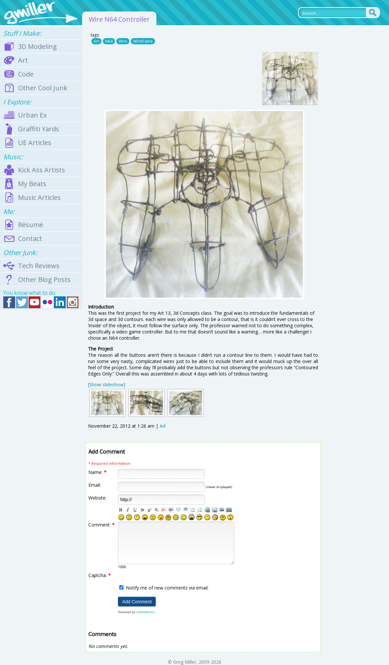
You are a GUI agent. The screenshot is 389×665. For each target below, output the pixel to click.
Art (96, 41)
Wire (123, 41)
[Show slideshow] (106, 384)
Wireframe (143, 41)
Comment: (101, 525)
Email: (94, 485)
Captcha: (99, 575)
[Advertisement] (41, 415)
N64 (109, 41)
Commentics (145, 612)
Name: (97, 472)
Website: (97, 498)
